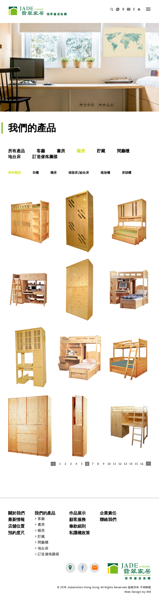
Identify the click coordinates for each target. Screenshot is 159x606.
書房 (61, 151)
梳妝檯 (105, 172)
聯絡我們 (108, 519)
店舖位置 (16, 526)
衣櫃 (36, 172)
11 (114, 463)
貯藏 (101, 151)
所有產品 (16, 151)
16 (141, 463)
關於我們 (16, 513)
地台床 (14, 157)
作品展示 (77, 513)
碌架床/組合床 (79, 172)
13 (125, 463)
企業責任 (108, 513)
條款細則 (77, 526)
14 (130, 463)
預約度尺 (16, 533)
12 (120, 463)
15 (136, 463)
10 (109, 463)
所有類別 (14, 172)
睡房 (81, 151)
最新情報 (16, 519)
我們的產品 (45, 513)
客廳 (41, 151)
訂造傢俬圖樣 (45, 157)
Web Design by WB (137, 592)
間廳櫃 (123, 151)
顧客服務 (77, 519)
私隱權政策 (79, 533)
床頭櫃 (126, 172)
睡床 (54, 172)
